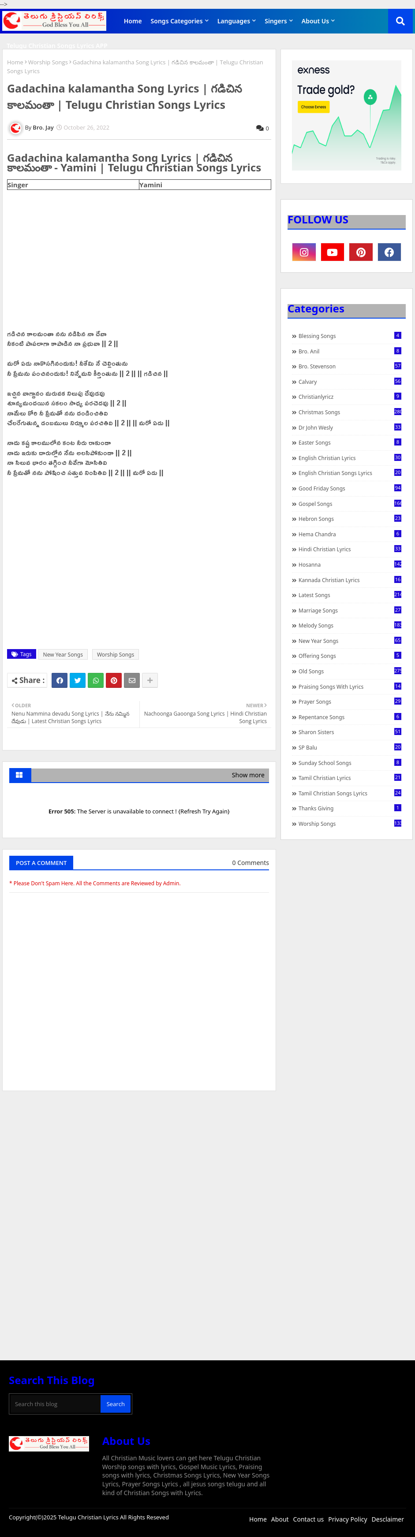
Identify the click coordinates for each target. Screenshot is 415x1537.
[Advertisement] (139, 1163)
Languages (233, 21)
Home (133, 21)
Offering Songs (350, 656)
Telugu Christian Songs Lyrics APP (57, 45)
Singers (276, 21)
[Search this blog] (56, 1404)
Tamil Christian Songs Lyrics (350, 793)
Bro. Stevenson (350, 366)
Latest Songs (350, 595)
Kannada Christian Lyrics (350, 580)
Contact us (308, 1519)
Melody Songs (350, 625)
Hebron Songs (350, 519)
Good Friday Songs (350, 488)
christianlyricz (350, 397)
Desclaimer (388, 1519)
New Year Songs (63, 654)
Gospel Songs (350, 504)
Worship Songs (48, 62)
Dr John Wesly (350, 427)
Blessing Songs (350, 336)
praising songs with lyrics (350, 687)
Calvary (350, 382)
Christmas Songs (350, 412)
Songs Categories (177, 21)
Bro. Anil (350, 351)
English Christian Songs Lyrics (350, 473)
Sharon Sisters (350, 732)
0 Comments (250, 862)
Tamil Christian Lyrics (350, 778)
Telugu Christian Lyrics (89, 1517)
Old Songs (350, 671)
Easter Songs (350, 442)
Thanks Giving (350, 808)
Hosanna (350, 564)
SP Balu (350, 747)
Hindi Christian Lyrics (350, 549)
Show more (248, 775)
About (280, 1519)
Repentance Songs (350, 717)
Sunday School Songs (350, 763)
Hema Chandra (350, 534)
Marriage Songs (350, 610)
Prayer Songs (350, 701)
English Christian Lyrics (350, 458)
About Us (315, 21)
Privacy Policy (347, 1519)
